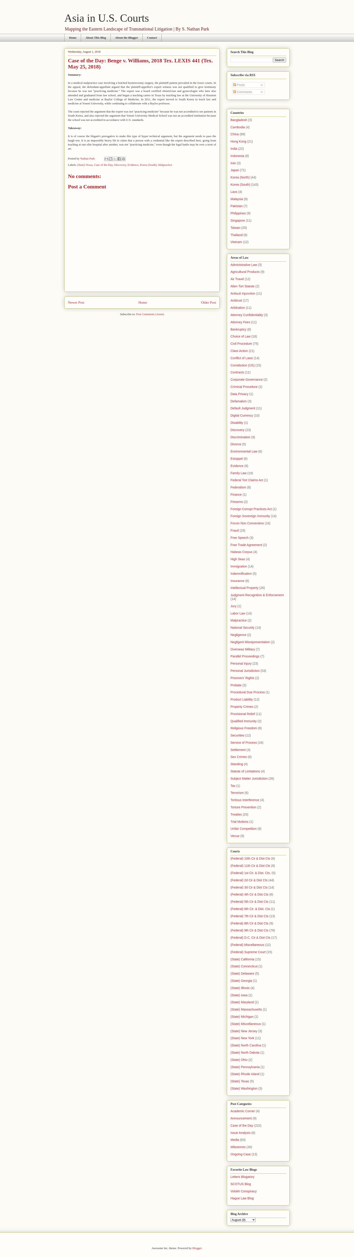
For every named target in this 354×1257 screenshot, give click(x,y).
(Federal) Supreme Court (248, 952)
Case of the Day (103, 165)
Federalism (238, 487)
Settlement (238, 750)
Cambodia (238, 127)
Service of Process (244, 742)
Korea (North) (240, 177)
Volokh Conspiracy (244, 1191)
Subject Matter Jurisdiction (249, 778)
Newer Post (76, 302)
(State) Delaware (242, 973)
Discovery (120, 165)
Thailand (237, 235)
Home (73, 37)
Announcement (241, 1118)
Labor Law (238, 613)
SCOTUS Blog (241, 1184)
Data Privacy (239, 394)
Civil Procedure (241, 343)
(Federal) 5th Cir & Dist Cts (249, 901)
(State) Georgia (241, 981)
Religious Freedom (244, 728)
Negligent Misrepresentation (250, 642)
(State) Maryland (242, 1002)
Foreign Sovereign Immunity (250, 516)
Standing (237, 764)
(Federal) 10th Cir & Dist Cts (250, 858)
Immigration (239, 566)
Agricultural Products (245, 272)
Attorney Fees (240, 322)
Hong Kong (238, 141)
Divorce (236, 444)
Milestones (238, 1147)
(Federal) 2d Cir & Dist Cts (249, 880)
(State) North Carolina (246, 1045)
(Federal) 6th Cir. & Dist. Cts (250, 909)
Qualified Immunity (244, 721)
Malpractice (165, 165)
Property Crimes (242, 706)
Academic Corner (243, 1111)
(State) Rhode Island (245, 1074)
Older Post (208, 302)
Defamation (239, 401)
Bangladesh (239, 120)
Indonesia (237, 156)
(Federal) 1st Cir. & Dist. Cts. (251, 873)
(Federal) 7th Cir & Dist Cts (249, 916)
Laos (234, 192)
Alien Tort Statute (242, 286)
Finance (236, 494)
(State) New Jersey (244, 1031)
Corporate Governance (247, 379)
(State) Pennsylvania (245, 1067)
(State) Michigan (242, 1016)
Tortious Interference (245, 800)
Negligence (238, 635)
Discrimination (240, 437)
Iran (233, 163)
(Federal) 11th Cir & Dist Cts (250, 866)
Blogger (197, 1248)
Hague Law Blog (242, 1198)
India (234, 148)
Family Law (239, 473)
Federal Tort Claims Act (247, 480)
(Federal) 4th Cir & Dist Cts (249, 894)
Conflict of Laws (242, 358)
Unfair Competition (244, 828)
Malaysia (237, 199)
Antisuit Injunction (243, 293)
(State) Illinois (240, 988)
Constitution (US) (243, 365)
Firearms (237, 502)
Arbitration (238, 308)
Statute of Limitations (245, 771)
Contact (152, 37)
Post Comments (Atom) (150, 314)
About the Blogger (126, 37)
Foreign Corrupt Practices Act (251, 509)
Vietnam (236, 242)
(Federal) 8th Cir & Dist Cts (249, 923)
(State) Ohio (239, 1060)
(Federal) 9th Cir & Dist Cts (249, 930)
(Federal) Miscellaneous (247, 945)
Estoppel (237, 458)
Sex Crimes (239, 757)
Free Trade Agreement (246, 545)
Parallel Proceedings (245, 656)
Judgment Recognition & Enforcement (257, 595)
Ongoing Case (241, 1154)
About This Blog (96, 37)
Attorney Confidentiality (247, 315)
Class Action (239, 351)
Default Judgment (243, 408)
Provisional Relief (243, 714)
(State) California (242, 959)
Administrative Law (244, 265)
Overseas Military (243, 649)
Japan (235, 170)
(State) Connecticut (244, 966)
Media (235, 1140)
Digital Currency (242, 415)
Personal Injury (241, 663)
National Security (242, 627)
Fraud (235, 530)
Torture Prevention (243, 807)
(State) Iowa (239, 995)
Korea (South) (148, 165)
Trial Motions (240, 821)
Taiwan (235, 228)
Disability (237, 422)
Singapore (238, 220)
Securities (237, 735)
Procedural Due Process (248, 692)
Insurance (237, 581)
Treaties (236, 814)
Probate (236, 685)
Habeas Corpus (241, 552)
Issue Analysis (241, 1133)
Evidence (133, 165)
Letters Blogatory (242, 1177)
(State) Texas (85, 165)
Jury (233, 606)
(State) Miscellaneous (246, 1024)
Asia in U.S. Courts (106, 18)
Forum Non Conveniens (247, 523)
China (235, 134)
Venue (235, 836)
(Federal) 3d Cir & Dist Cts (249, 887)
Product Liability (242, 699)
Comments (242, 92)
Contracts (237, 372)
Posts (239, 85)
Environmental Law (244, 451)
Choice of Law (241, 336)
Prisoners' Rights (242, 678)
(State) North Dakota (245, 1052)
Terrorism (237, 793)
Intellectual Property (245, 588)
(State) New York (242, 1038)
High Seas (238, 559)
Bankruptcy (238, 329)
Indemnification (241, 573)
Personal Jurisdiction (245, 671)
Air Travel (237, 279)
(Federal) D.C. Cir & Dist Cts (250, 937)
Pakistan (237, 206)
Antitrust (236, 300)
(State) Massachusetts (246, 1009)
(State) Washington (244, 1088)
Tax (233, 786)
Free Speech (240, 537)
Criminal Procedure (244, 387)
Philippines (238, 213)
